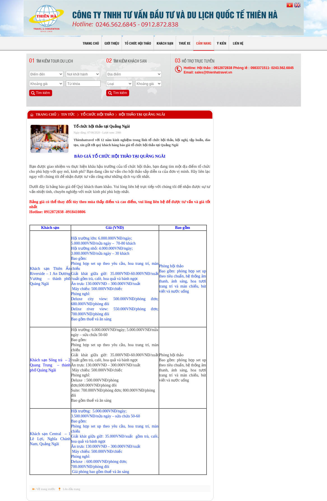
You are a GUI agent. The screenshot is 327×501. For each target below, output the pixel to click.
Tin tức (68, 114)
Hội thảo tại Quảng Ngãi (142, 114)
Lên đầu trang (71, 489)
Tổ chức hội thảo (97, 114)
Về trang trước (45, 489)
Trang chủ (46, 114)
